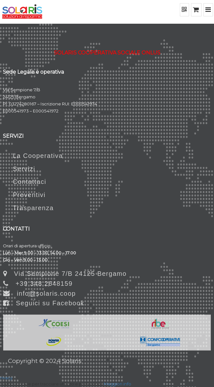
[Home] (22, 12)
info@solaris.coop (39, 293)
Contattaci (24, 181)
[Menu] (208, 9)
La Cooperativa (33, 155)
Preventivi (24, 194)
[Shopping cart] (196, 9)
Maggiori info (117, 383)
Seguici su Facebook (43, 303)
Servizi (19, 168)
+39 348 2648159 (38, 283)
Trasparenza (28, 207)
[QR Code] (184, 9)
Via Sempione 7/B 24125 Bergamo (64, 273)
